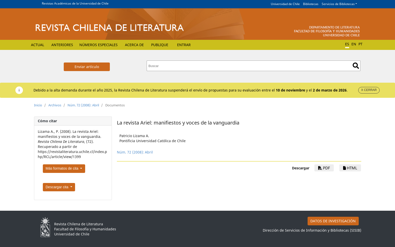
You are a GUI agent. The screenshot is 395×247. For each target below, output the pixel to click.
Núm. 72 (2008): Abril (83, 105)
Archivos (54, 105)
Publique (159, 44)
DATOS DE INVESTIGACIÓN (333, 221)
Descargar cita (57, 187)
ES (347, 44)
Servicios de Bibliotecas (338, 4)
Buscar (356, 66)
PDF (324, 167)
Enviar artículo (87, 66)
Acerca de (134, 44)
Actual (37, 44)
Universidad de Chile (285, 4)
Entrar (184, 44)
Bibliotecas (310, 4)
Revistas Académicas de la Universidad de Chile (75, 3)
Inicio (38, 105)
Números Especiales (98, 44)
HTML (350, 167)
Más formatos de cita (62, 168)
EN (353, 44)
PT (360, 44)
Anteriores (62, 44)
